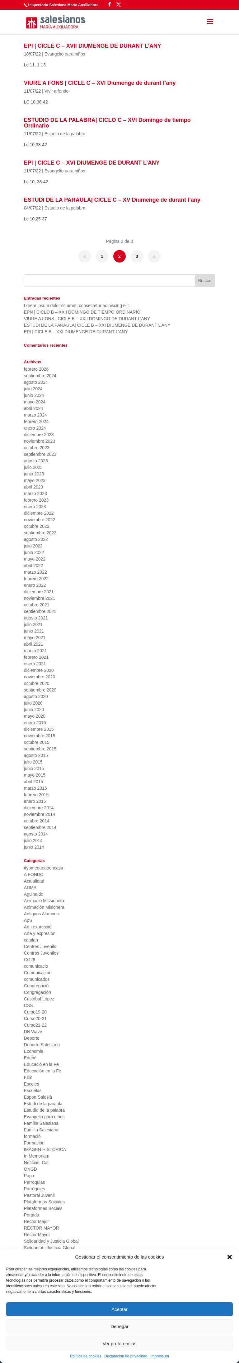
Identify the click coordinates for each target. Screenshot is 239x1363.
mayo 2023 (34, 480)
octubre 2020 (36, 683)
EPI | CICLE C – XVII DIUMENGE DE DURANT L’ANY (92, 46)
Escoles (31, 1083)
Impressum (159, 1356)
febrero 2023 (36, 500)
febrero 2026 (36, 369)
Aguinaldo (33, 894)
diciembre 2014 (39, 807)
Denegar (119, 1326)
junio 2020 (34, 709)
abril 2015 (33, 781)
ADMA (30, 887)
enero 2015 (35, 801)
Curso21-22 (35, 1025)
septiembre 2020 (40, 689)
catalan (31, 939)
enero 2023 (35, 506)
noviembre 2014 (39, 814)
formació (32, 1136)
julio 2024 (33, 388)
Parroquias (34, 1182)
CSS (28, 1005)
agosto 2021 (36, 617)
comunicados (37, 979)
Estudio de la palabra (65, 133)
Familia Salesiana (41, 1129)
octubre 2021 (36, 604)
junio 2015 (34, 768)
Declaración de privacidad (125, 1356)
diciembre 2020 (39, 670)
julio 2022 (33, 545)
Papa (29, 1175)
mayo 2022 (34, 558)
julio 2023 (33, 467)
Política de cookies (85, 1356)
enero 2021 (35, 663)
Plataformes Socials (43, 1208)
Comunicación (38, 972)
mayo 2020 (34, 716)
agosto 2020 (36, 696)
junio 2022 (34, 552)
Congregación (37, 992)
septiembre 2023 (40, 454)
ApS (28, 920)
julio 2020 (33, 703)
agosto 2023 (36, 460)
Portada (31, 1214)
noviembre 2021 (39, 598)
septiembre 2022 (40, 532)
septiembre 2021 (40, 611)
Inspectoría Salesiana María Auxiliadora (63, 5)
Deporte (32, 1038)
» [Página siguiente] (154, 256)
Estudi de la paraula (43, 1103)
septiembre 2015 (40, 748)
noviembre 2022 (39, 519)
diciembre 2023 (39, 434)
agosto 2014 (36, 833)
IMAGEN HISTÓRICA (45, 1149)
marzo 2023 (35, 493)
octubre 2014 (36, 820)
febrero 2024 (36, 421)
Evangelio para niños (65, 53)
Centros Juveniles (41, 953)
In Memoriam (36, 1155)
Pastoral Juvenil (39, 1195)
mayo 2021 (34, 637)
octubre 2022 (36, 526)
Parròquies (34, 1188)
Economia (33, 1051)
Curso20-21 (35, 1018)
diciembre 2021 (39, 591)
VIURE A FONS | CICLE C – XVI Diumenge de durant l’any (100, 83)
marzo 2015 (35, 788)
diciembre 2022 (39, 513)
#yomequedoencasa (43, 867)
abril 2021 (33, 644)
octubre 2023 (36, 447)
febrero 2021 (36, 657)
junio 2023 (34, 473)
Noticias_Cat (36, 1162)
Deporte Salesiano (42, 1044)
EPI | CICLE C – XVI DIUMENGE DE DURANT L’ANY (92, 163)
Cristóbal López (39, 998)
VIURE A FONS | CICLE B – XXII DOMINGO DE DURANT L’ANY (87, 318)
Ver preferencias (119, 1343)
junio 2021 (34, 631)
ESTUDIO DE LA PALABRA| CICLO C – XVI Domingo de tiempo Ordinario (107, 123)
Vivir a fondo (57, 91)
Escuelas (33, 1090)
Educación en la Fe (42, 1070)
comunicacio (36, 966)
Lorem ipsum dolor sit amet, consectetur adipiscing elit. (77, 305)
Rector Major (36, 1221)
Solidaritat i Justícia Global (49, 1247)
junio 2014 (34, 847)
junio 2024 (34, 395)
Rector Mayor (37, 1234)
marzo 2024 (35, 414)
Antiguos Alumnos (41, 913)
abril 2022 (33, 565)
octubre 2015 (36, 742)
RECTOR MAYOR (41, 1228)
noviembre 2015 (39, 735)
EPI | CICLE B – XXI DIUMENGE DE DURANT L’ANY (76, 331)
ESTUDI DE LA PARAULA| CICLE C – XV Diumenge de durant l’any (112, 200)
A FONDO (34, 874)
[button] (230, 1257)
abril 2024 (33, 408)
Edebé (30, 1057)
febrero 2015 (36, 794)
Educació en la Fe (41, 1064)
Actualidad (34, 881)
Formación (34, 1142)
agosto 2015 (36, 755)
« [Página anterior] (84, 256)
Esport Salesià (38, 1097)
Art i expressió (38, 926)
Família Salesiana (41, 1123)
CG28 (29, 959)
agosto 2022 (36, 539)
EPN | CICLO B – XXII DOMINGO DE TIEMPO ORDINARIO (82, 312)
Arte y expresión (39, 933)
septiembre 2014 (40, 827)
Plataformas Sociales (44, 1201)
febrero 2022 (36, 578)
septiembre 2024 (40, 375)
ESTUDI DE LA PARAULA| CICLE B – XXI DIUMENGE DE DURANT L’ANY (97, 325)
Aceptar (119, 1309)
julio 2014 (33, 840)
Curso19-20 (35, 1011)
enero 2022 (35, 585)
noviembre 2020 (39, 676)
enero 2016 (35, 722)
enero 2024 (35, 428)
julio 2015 (33, 761)
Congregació (36, 985)
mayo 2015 (34, 775)
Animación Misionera (44, 907)
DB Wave (33, 1031)
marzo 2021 (35, 650)
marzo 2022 (35, 572)
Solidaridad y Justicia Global (51, 1241)
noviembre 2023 (39, 441)
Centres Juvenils (40, 946)
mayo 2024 (34, 401)
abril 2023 (33, 486)
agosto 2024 (36, 382)
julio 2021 (33, 624)
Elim (28, 1077)
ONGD (30, 1169)
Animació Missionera (44, 900)
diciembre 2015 (39, 729)
